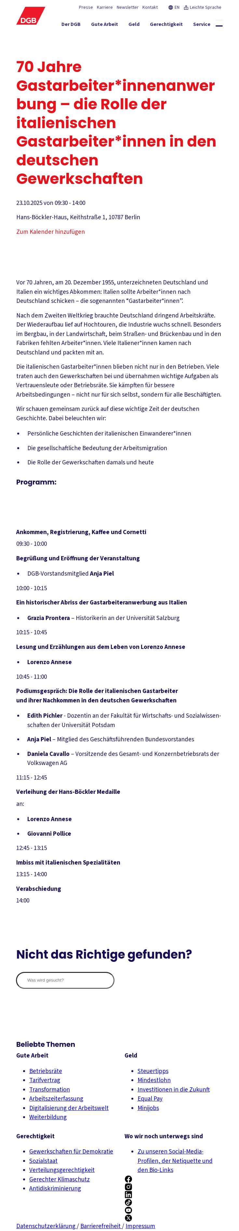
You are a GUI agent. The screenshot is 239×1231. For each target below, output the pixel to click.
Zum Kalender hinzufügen (50, 232)
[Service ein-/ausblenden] (209, 25)
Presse (86, 7)
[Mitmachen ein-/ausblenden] (178, 37)
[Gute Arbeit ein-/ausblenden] (111, 25)
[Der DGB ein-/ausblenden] (78, 25)
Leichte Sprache (202, 7)
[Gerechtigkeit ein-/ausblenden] (173, 25)
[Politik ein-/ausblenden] (209, 37)
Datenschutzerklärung (46, 1226)
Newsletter (128, 7)
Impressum (140, 1226)
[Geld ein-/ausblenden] (141, 25)
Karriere (105, 7)
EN (173, 7)
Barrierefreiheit (101, 1226)
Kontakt (150, 7)
